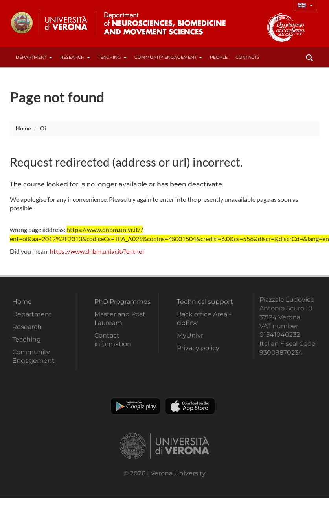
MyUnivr (190, 335)
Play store (135, 406)
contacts (247, 57)
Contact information (112, 340)
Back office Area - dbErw (204, 318)
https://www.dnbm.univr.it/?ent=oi (97, 251)
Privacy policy (198, 348)
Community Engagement (168, 57)
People (219, 57)
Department (34, 57)
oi (43, 128)
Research (75, 57)
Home (23, 128)
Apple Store (190, 406)
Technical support (205, 301)
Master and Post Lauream (119, 318)
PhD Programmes (122, 301)
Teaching (112, 57)
